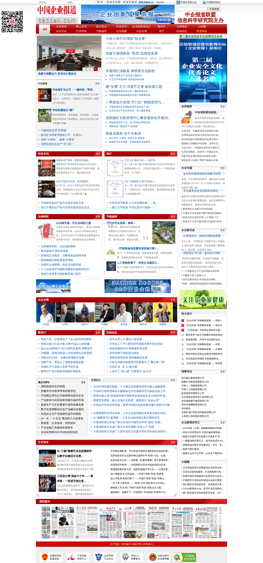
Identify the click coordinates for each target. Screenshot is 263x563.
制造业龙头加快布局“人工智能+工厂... (202, 217)
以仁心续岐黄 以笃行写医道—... (141, 181)
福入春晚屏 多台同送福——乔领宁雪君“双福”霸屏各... (137, 474)
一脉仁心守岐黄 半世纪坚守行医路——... (133, 207)
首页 (45, 29)
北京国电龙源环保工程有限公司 (197, 398)
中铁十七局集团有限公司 (194, 390)
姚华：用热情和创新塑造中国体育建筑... (203, 283)
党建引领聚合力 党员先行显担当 (57, 73)
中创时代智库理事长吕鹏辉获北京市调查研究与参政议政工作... (130, 391)
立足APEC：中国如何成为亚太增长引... (201, 147)
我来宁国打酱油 (191, 449)
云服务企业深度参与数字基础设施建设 (202, 213)
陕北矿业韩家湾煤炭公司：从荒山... (62, 135)
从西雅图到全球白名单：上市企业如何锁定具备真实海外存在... (130, 413)
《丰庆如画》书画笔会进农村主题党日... (206, 330)
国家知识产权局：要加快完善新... (73, 160)
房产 (161, 31)
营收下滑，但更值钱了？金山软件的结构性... (67, 339)
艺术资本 (81, 31)
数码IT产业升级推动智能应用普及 (61, 371)
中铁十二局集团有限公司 (194, 387)
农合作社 (61, 31)
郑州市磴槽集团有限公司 (194, 406)
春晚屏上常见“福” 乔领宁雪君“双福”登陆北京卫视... (136, 487)
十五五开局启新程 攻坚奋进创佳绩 (126, 79)
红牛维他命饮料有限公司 (194, 375)
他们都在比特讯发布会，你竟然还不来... (203, 484)
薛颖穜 (165, 324)
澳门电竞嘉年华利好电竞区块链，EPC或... (204, 492)
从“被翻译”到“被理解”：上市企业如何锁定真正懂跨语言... (127, 417)
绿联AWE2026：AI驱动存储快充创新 (62, 357)
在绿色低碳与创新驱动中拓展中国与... (200, 139)
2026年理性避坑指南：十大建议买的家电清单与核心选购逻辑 (129, 386)
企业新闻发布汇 (141, 26)
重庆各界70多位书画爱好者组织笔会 (204, 334)
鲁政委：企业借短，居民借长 (58, 423)
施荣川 (87, 324)
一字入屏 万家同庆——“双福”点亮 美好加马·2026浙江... (138, 483)
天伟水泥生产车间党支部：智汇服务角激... (130, 110)
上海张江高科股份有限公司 (195, 417)
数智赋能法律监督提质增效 (57, 260)
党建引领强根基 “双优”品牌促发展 (132, 53)
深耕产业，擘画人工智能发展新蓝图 (62, 362)
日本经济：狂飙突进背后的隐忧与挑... (200, 131)
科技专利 (121, 26)
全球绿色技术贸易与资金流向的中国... (200, 135)
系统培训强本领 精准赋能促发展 (128, 357)
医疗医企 (101, 26)
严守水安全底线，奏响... (120, 223)
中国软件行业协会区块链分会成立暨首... (203, 480)
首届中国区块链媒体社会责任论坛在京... (203, 476)
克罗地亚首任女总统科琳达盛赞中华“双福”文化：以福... (138, 455)
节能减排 (101, 31)
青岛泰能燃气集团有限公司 (195, 402)
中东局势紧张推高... (206, 112)
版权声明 (136, 544)
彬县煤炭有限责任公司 (192, 394)
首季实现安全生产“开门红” (57, 144)
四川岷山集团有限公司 (192, 379)
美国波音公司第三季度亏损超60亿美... (200, 160)
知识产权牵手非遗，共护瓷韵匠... (73, 181)
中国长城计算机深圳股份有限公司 (198, 413)
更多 (97, 83)
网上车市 (81, 26)
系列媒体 (126, 544)
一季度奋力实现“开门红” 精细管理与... (135, 102)
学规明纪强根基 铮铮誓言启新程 (130, 71)
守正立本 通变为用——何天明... (141, 160)
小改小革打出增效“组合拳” (126, 38)
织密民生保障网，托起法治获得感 (61, 264)
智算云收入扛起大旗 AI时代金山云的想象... (66, 343)
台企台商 (141, 31)
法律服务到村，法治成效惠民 (58, 246)
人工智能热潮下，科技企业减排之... (138, 262)
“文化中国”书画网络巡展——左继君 (204, 349)
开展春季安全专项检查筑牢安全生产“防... (130, 107)
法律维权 (181, 26)
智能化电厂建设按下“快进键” (124, 126)
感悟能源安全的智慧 (53, 386)
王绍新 (48, 324)
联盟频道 (201, 31)
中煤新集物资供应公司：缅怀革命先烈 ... (129, 91)
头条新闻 (61, 26)
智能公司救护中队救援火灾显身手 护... (202, 436)
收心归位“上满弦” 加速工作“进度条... (127, 138)
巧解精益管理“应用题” (54, 130)
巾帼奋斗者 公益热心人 (194, 275)
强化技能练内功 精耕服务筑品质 (128, 348)
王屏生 (68, 324)
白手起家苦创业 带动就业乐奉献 (199, 279)
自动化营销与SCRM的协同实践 (59, 432)
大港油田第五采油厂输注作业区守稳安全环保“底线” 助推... (127, 422)
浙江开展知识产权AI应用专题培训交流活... (66, 207)
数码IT (162, 26)
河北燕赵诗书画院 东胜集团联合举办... (205, 358)
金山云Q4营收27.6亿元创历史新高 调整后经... (67, 348)
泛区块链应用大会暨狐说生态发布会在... (203, 467)
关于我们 (115, 544)
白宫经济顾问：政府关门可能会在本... (200, 152)
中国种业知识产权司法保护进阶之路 (62, 202)
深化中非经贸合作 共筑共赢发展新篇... (202, 432)
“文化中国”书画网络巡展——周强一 (204, 320)
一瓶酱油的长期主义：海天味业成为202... (204, 440)
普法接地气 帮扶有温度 (54, 251)
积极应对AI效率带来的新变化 (58, 391)
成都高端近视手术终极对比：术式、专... (203, 445)
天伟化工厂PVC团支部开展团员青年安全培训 (136, 343)
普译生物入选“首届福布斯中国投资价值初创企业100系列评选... (130, 395)
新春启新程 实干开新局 (123, 133)
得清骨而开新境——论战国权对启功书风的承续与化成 (138, 464)
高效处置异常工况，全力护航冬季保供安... (130, 122)
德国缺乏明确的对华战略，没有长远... (200, 143)
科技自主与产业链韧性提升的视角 (61, 413)
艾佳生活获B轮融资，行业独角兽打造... (203, 471)
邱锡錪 (107, 324)
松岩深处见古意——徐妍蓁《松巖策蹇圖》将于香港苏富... (140, 460)
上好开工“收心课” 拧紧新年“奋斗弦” (130, 371)
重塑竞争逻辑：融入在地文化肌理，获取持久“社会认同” (126, 400)
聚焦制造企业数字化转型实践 (198, 209)
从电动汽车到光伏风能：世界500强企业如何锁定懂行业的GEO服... (132, 405)
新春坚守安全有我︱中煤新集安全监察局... (130, 142)
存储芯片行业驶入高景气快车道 (59, 366)
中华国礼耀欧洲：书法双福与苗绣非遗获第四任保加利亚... (140, 451)
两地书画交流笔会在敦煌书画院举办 (204, 354)
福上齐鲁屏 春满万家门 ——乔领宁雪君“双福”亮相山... (138, 478)
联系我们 (147, 544)
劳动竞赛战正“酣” (63, 110)
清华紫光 (186, 409)
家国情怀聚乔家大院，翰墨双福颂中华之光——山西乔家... (140, 469)
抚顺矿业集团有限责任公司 (195, 383)
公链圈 (202, 26)
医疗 (109, 153)
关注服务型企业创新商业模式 (200, 190)
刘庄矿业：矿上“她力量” (123, 366)
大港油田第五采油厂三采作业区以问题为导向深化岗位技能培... (130, 431)
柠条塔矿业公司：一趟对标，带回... (73, 89)
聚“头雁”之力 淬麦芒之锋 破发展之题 (134, 87)
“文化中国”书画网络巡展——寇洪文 (204, 325)
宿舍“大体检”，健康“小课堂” (58, 139)
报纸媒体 (44, 501)
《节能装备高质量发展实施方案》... (138, 248)
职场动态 (181, 31)
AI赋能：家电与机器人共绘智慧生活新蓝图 (66, 353)
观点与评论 (44, 382)
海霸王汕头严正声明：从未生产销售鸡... (203, 453)
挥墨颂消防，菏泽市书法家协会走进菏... (206, 339)
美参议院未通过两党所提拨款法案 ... (199, 156)
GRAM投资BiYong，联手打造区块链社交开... (205, 488)
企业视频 (121, 31)
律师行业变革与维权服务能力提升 (61, 273)
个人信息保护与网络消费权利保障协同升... (66, 269)
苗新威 (126, 324)
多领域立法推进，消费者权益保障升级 (63, 255)
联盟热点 (96, 380)
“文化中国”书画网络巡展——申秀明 (204, 363)
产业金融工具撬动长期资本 (57, 427)
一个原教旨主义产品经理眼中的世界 (201, 271)
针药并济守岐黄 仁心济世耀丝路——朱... (133, 202)
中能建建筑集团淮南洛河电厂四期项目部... (130, 95)
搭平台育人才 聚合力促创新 (125, 339)
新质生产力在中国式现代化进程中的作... (203, 221)
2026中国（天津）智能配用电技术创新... (203, 428)
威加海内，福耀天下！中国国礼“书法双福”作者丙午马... (138, 492)
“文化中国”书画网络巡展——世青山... (205, 344)
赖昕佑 (146, 324)
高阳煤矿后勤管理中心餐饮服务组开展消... (138, 118)
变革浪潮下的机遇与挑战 (124, 353)
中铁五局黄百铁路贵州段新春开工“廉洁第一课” (137, 362)
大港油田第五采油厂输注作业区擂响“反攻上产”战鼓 (123, 426)
